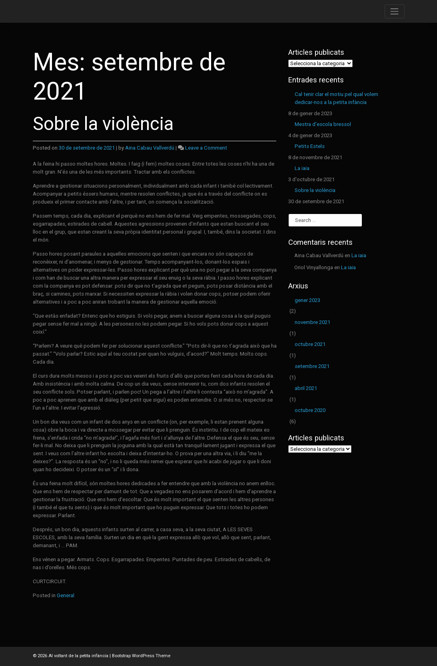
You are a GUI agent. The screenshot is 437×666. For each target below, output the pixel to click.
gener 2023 (307, 300)
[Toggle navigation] (395, 11)
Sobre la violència (103, 123)
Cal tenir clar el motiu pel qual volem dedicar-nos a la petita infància (336, 98)
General (65, 595)
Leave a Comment (206, 148)
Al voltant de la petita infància (78, 655)
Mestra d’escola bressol (323, 124)
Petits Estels (310, 146)
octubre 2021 (310, 344)
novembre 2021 (312, 322)
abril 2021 (306, 388)
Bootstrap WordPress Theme (141, 655)
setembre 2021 (312, 366)
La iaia (302, 168)
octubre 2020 (310, 410)
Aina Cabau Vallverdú (149, 148)
